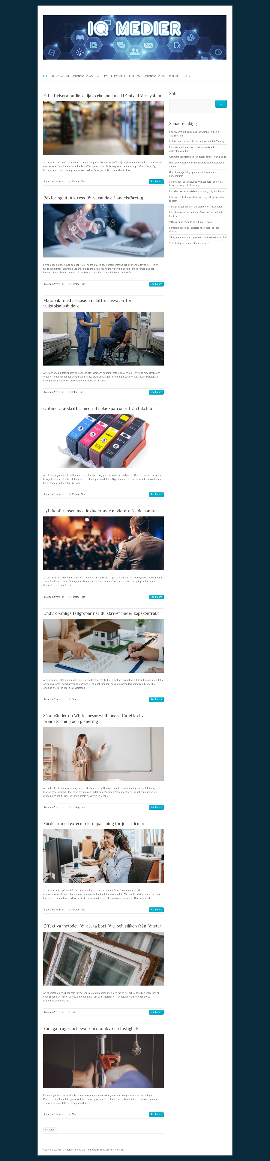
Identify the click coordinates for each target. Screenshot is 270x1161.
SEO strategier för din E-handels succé (189, 243)
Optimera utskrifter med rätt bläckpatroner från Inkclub (97, 408)
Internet (175, 76)
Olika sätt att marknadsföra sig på (75, 76)
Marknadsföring (154, 76)
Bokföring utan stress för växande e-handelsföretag (93, 197)
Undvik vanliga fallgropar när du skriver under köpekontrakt (101, 613)
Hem (45, 76)
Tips (187, 76)
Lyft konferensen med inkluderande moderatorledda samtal (100, 510)
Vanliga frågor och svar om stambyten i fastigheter (92, 1028)
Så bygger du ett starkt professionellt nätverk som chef (197, 237)
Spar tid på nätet (114, 76)
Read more (156, 181)
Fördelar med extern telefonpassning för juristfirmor (94, 823)
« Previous (50, 1129)
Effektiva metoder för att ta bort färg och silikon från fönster (102, 925)
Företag (134, 76)
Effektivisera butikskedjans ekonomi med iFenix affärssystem (102, 95)
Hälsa (74, 392)
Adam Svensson (55, 181)
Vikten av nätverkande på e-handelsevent (190, 222)
